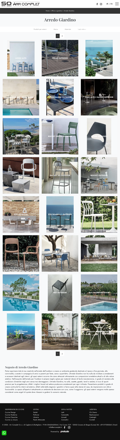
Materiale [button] (68, 29)
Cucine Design (10, 412)
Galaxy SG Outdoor (60, 175)
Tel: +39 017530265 (104, 425)
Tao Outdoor (21, 331)
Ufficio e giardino (56, 11)
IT (107, 4)
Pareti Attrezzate (39, 420)
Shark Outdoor (99, 136)
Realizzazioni (94, 415)
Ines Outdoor (99, 253)
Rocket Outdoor (99, 175)
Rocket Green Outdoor (60, 136)
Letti (62, 412)
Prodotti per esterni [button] (40, 29)
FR (111, 4)
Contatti (92, 420)
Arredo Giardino (69, 11)
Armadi (64, 417)
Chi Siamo (93, 412)
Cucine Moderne (11, 415)
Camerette (65, 415)
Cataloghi (92, 417)
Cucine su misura (11, 420)
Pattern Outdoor (21, 175)
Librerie (36, 417)
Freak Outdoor (60, 58)
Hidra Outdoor (60, 253)
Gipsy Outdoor (21, 253)
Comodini (64, 420)
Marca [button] (56, 29)
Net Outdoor (99, 58)
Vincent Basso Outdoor (99, 331)
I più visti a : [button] (82, 29)
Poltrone (36, 415)
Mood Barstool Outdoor (21, 97)
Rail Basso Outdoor (99, 292)
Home (47, 11)
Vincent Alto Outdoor (59, 331)
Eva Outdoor (21, 214)
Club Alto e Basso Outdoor (99, 97)
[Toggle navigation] (117, 4)
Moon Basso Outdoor (60, 97)
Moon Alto (20, 58)
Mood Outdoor (21, 292)
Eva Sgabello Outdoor (60, 214)
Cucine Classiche (11, 417)
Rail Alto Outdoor (20, 136)
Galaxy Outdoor (99, 214)
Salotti (35, 412)
